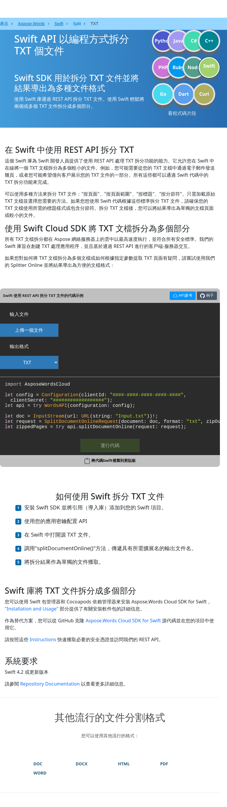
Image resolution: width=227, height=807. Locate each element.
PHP (163, 67)
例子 (206, 295)
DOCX (81, 764)
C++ (209, 41)
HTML (124, 764)
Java (179, 41)
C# (194, 41)
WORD (39, 773)
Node (194, 67)
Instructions (43, 639)
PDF (164, 764)
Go (163, 94)
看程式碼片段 (182, 113)
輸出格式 (19, 346)
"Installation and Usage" (32, 608)
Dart (184, 94)
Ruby (178, 67)
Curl (204, 94)
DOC (37, 764)
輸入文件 (19, 314)
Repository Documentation (50, 684)
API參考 (182, 294)
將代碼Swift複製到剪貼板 (113, 460)
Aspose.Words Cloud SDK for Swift (123, 620)
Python (163, 41)
